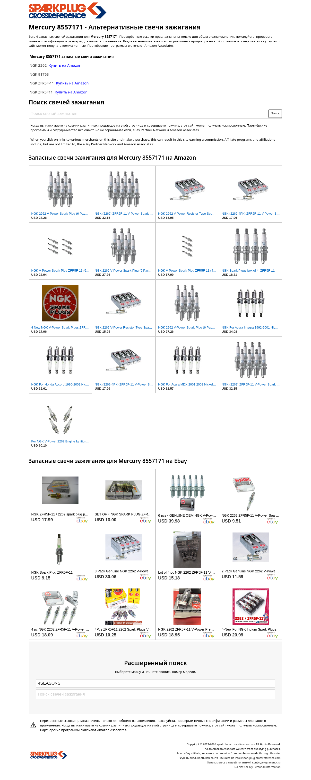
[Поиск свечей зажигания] (149, 113)
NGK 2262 (38, 65)
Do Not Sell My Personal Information (257, 767)
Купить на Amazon (65, 65)
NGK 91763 (39, 74)
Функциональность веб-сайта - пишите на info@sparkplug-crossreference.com (230, 758)
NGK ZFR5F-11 (41, 83)
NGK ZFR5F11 (41, 92)
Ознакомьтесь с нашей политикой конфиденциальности (244, 762)
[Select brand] (155, 683)
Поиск (275, 113)
